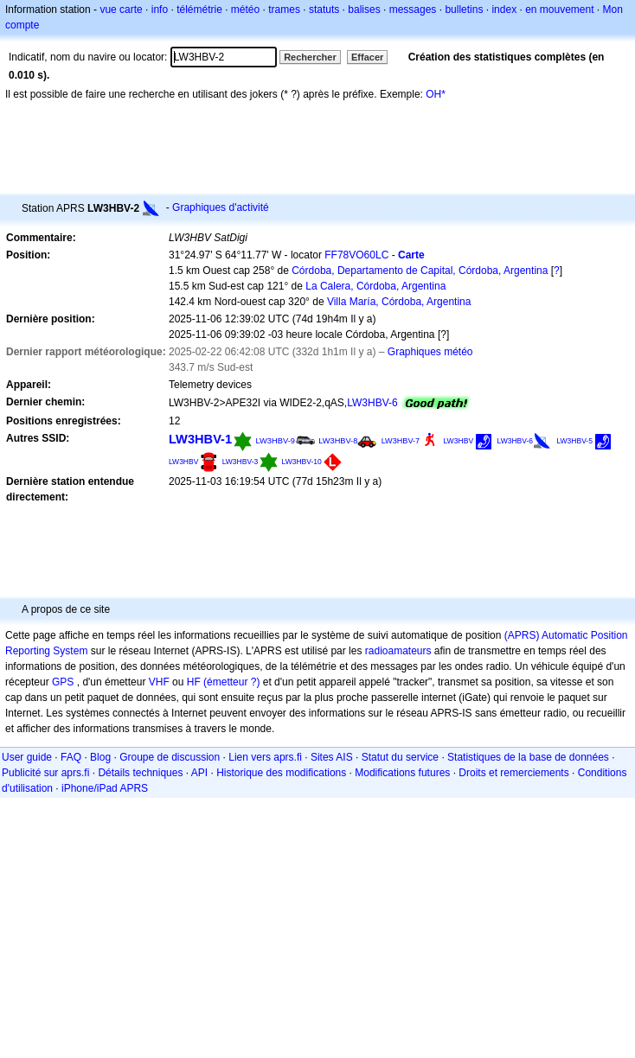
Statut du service (400, 757)
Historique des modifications (281, 773)
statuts (324, 9)
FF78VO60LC (356, 255)
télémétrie (199, 9)
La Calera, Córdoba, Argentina (375, 286)
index (503, 9)
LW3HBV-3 (240, 461)
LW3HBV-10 (302, 461)
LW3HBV (458, 441)
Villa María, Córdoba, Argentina (399, 302)
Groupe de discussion (169, 757)
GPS (63, 682)
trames (284, 9)
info (159, 9)
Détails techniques (140, 773)
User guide (27, 757)
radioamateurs (398, 651)
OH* (436, 94)
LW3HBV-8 (337, 441)
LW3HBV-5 (574, 441)
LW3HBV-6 (372, 403)
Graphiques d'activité (220, 207)
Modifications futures (402, 773)
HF (194, 682)
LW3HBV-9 (275, 441)
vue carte (120, 9)
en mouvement (559, 9)
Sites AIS (332, 757)
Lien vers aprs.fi (265, 757)
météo (245, 9)
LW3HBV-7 (401, 441)
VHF (159, 682)
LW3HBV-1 (200, 439)
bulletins (464, 9)
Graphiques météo (430, 352)
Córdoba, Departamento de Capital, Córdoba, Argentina (420, 270)
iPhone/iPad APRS (104, 788)
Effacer (367, 57)
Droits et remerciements (513, 773)
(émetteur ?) (231, 682)
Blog (100, 757)
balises (364, 9)
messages (413, 9)
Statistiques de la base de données (528, 757)
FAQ (71, 757)
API (199, 773)
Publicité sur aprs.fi (45, 773)
